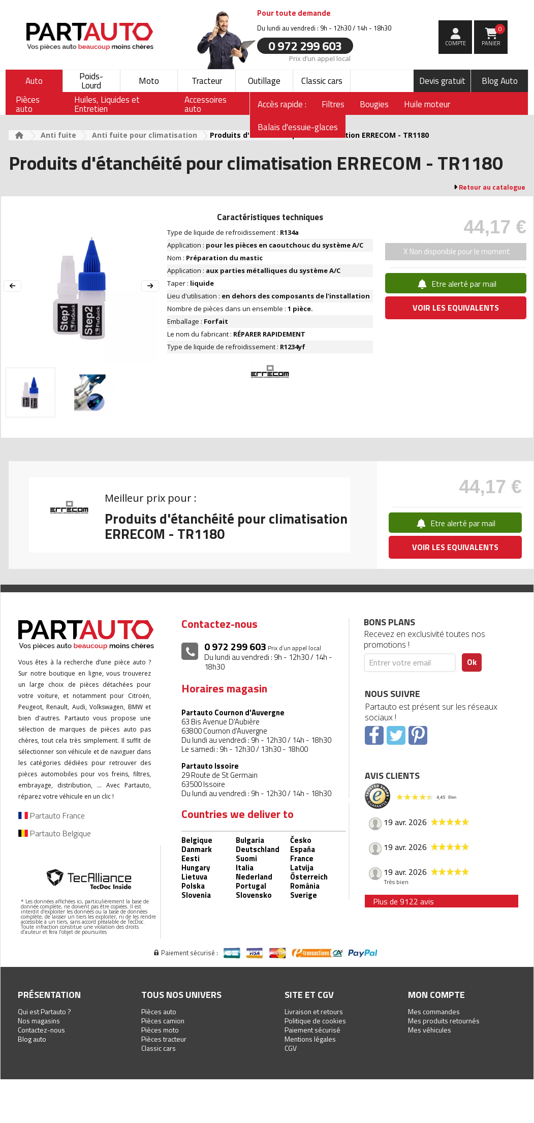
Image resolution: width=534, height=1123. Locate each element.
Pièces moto (160, 1029)
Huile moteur (427, 104)
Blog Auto (500, 80)
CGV (291, 1048)
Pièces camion (162, 1020)
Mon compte (436, 994)
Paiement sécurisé (312, 1029)
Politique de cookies (315, 1020)
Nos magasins (39, 1020)
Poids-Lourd (91, 81)
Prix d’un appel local (320, 58)
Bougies (374, 104)
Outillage (264, 80)
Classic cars (321, 80)
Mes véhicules (429, 1029)
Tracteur (207, 80)
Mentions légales (310, 1039)
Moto (149, 80)
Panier (494, 35)
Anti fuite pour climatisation (144, 135)
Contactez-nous (41, 1029)
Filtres (333, 104)
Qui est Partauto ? (44, 1011)
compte (455, 43)
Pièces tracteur (163, 1039)
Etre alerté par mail (456, 284)
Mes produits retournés (444, 1020)
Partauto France (51, 815)
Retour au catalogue (492, 187)
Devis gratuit (442, 80)
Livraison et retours (314, 1011)
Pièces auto (158, 1011)
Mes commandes (434, 1011)
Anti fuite (58, 135)
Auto (34, 80)
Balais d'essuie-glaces (298, 127)
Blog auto (32, 1039)
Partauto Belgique (54, 833)
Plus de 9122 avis (403, 901)
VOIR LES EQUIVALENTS (456, 307)
